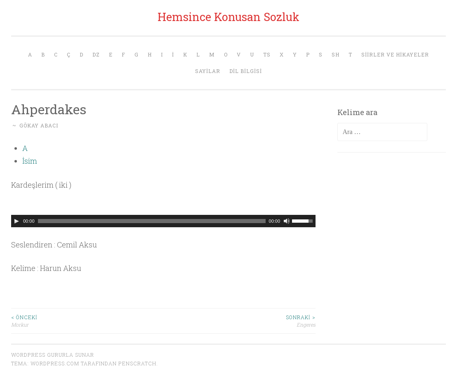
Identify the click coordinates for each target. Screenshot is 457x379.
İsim (29, 161)
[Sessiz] (286, 221)
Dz (96, 54)
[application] (163, 221)
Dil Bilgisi (245, 71)
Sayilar (207, 71)
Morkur (87, 320)
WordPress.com (55, 363)
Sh (335, 54)
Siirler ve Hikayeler (395, 54)
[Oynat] (16, 221)
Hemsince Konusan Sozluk (228, 16)
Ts (267, 54)
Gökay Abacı (38, 125)
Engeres (239, 320)
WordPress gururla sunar (52, 354)
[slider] (152, 221)
